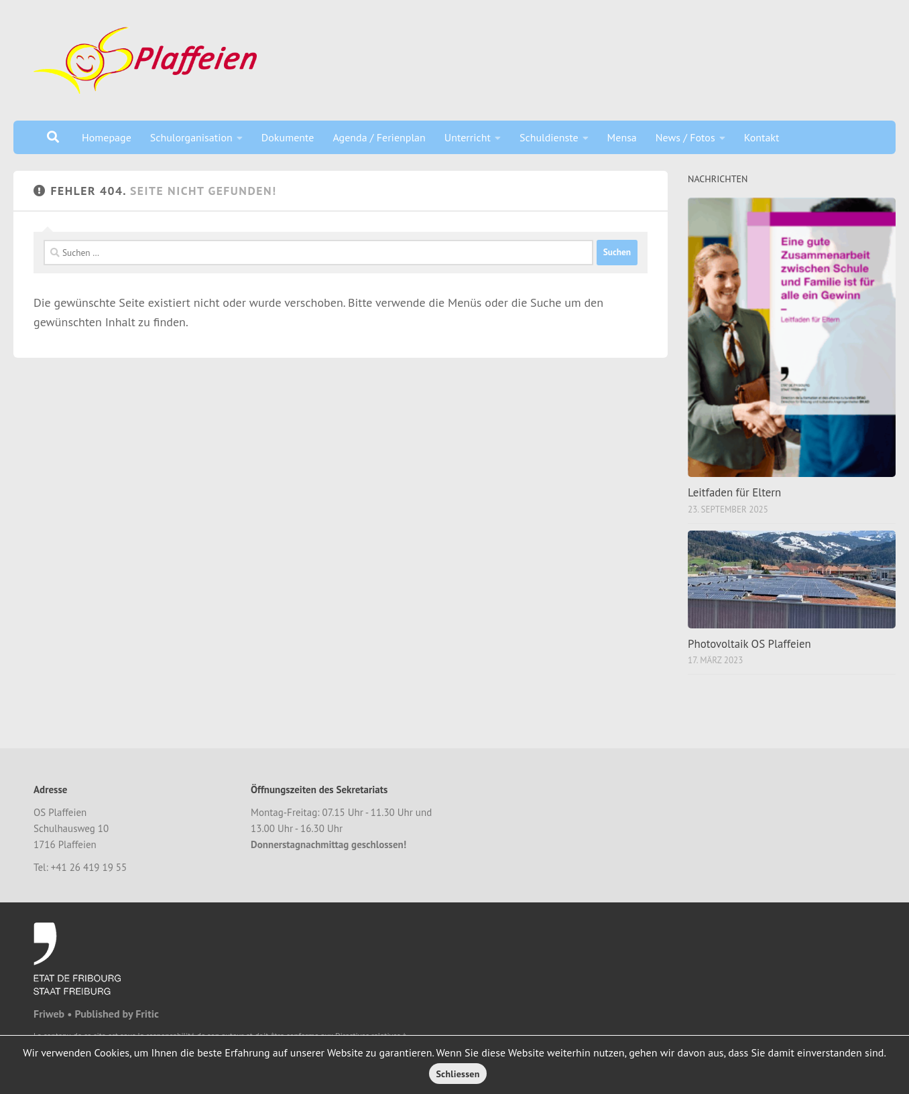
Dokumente (287, 137)
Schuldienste (549, 137)
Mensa (622, 137)
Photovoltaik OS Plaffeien (749, 643)
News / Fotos (685, 137)
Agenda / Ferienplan (378, 137)
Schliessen (457, 1074)
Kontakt (762, 137)
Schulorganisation (191, 137)
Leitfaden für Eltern (734, 492)
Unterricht (467, 137)
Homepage (106, 137)
